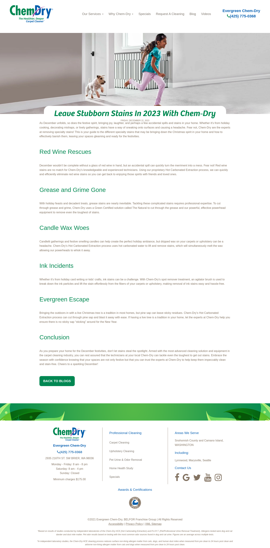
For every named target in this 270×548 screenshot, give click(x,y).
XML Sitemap (153, 523)
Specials (144, 14)
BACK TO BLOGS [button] (57, 381)
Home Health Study (121, 468)
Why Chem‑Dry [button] (121, 14)
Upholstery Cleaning (121, 451)
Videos (206, 14)
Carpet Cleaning (119, 442)
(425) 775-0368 (241, 16)
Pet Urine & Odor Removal (125, 459)
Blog (192, 14)
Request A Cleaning (170, 14)
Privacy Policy (134, 523)
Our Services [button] (92, 14)
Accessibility (115, 523)
